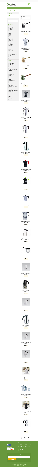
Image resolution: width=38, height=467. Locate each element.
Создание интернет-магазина (18, 464)
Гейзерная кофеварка (11, 16)
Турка (9, 15)
